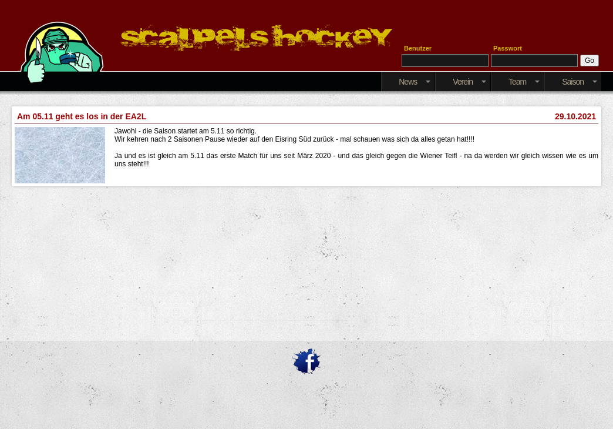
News (414, 81)
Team (524, 81)
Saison (579, 81)
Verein (469, 81)
